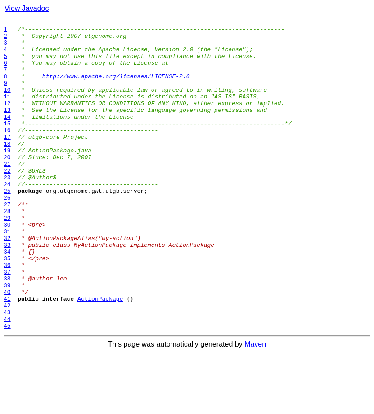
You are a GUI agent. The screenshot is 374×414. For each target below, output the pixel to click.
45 (7, 387)
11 (7, 112)
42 (7, 363)
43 (7, 371)
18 (7, 169)
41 (7, 355)
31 (7, 274)
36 (7, 315)
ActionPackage (100, 355)
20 (7, 185)
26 (7, 234)
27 (7, 242)
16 (7, 153)
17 (7, 161)
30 (7, 266)
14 (7, 137)
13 (7, 129)
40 (7, 347)
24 (7, 218)
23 (7, 209)
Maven (255, 406)
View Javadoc (27, 8)
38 (7, 331)
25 (7, 226)
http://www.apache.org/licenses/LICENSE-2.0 (116, 88)
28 (7, 250)
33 (7, 290)
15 (7, 145)
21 (7, 193)
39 (7, 339)
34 (7, 298)
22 (7, 201)
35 (7, 307)
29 (7, 258)
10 (7, 104)
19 (7, 177)
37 (7, 323)
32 (7, 282)
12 (7, 120)
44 (7, 379)
